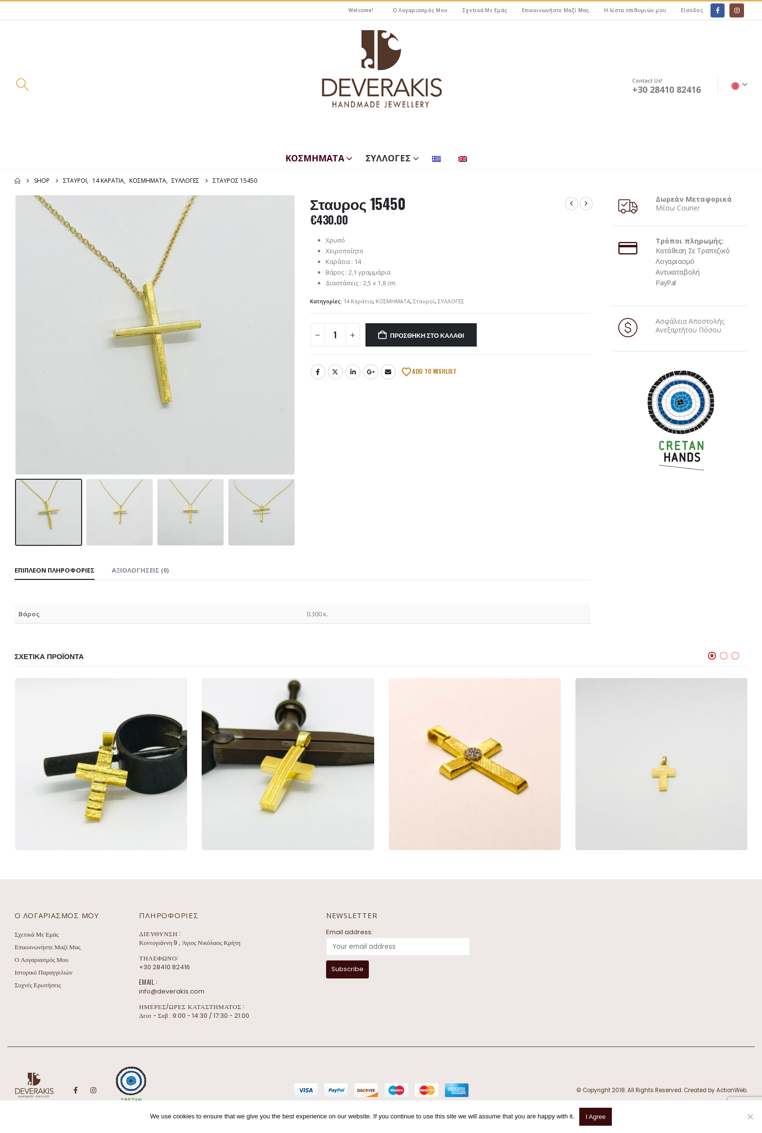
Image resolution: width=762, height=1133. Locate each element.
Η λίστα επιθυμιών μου (635, 10)
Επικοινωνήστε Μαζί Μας (555, 10)
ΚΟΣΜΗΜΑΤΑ (314, 158)
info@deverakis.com (172, 991)
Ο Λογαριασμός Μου (420, 10)
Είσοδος (692, 10)
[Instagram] (736, 10)
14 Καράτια (358, 301)
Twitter (335, 372)
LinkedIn (353, 372)
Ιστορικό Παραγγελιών (43, 972)
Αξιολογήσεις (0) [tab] (140, 570)
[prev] (571, 203)
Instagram (93, 1090)
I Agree (596, 1116)
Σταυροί (424, 301)
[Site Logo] (381, 84)
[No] (750, 1116)
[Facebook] (717, 10)
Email (388, 372)
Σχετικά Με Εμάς (484, 10)
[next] (586, 203)
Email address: (349, 932)
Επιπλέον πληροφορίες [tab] (55, 570)
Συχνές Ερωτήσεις (38, 985)
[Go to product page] (101, 764)
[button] (22, 84)
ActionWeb (731, 1090)
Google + (371, 372)
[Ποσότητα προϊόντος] (335, 335)
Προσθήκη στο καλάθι (427, 335)
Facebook (318, 372)
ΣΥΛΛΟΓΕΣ (388, 158)
